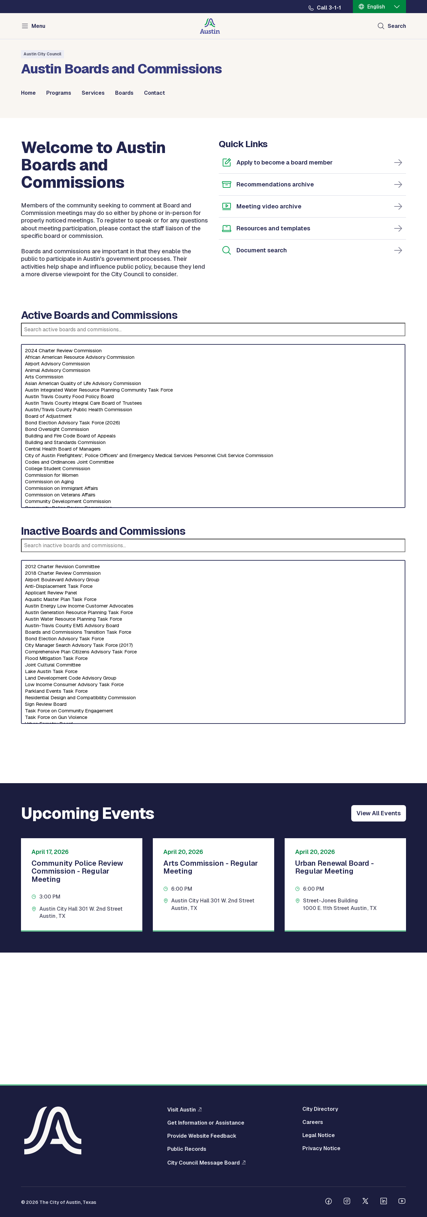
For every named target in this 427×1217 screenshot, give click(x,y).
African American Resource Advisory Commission (213, 490)
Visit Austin (181, 1111)
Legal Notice (318, 1137)
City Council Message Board (203, 1164)
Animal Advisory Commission (213, 503)
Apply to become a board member (284, 295)
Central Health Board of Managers (213, 582)
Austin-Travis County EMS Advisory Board (213, 759)
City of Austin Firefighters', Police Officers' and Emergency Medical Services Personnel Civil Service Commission (213, 589)
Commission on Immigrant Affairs (213, 621)
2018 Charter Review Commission (213, 706)
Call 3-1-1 (329, 7)
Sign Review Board (213, 837)
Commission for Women (213, 608)
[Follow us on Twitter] (365, 1203)
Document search (261, 383)
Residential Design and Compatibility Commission (213, 831)
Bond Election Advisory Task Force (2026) (213, 556)
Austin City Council (42, 54)
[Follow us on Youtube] (402, 1203)
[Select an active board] (213, 559)
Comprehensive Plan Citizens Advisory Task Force (213, 785)
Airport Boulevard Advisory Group (213, 713)
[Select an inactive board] (213, 775)
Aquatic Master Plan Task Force (213, 732)
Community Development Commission (213, 634)
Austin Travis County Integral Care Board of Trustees (213, 536)
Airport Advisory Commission (213, 497)
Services (93, 93)
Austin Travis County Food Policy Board (213, 530)
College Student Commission (213, 602)
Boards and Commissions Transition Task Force (213, 765)
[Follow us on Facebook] (329, 1203)
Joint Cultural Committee (213, 798)
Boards (124, 93)
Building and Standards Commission (213, 575)
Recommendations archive (275, 317)
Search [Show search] (397, 26)
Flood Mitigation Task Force (213, 791)
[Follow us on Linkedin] (384, 1203)
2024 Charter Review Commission (213, 484)
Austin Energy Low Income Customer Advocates (213, 739)
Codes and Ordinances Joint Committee (213, 595)
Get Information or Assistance (205, 1124)
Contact (154, 93)
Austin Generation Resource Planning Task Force (213, 746)
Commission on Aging (213, 615)
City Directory (320, 1110)
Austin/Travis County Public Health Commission (213, 543)
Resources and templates (273, 361)
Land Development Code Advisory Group (213, 811)
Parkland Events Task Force (213, 824)
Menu (38, 26)
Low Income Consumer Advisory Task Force (213, 818)
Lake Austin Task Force (213, 805)
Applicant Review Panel (213, 726)
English (376, 6)
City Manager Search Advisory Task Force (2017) (213, 778)
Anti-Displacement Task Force (213, 719)
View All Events (378, 946)
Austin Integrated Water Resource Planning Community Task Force (213, 523)
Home (28, 93)
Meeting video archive (268, 339)
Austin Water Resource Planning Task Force (213, 752)
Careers (312, 1124)
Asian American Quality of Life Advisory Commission (213, 516)
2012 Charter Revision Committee (213, 700)
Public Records (186, 1150)
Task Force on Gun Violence (213, 850)
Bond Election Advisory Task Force (213, 772)
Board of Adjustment (213, 549)
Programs (58, 93)
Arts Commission (213, 510)
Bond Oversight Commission (213, 562)
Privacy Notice (321, 1150)
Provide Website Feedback (201, 1137)
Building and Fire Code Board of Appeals (213, 569)
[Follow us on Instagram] (347, 1203)
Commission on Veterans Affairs (213, 628)
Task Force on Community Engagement (213, 844)
